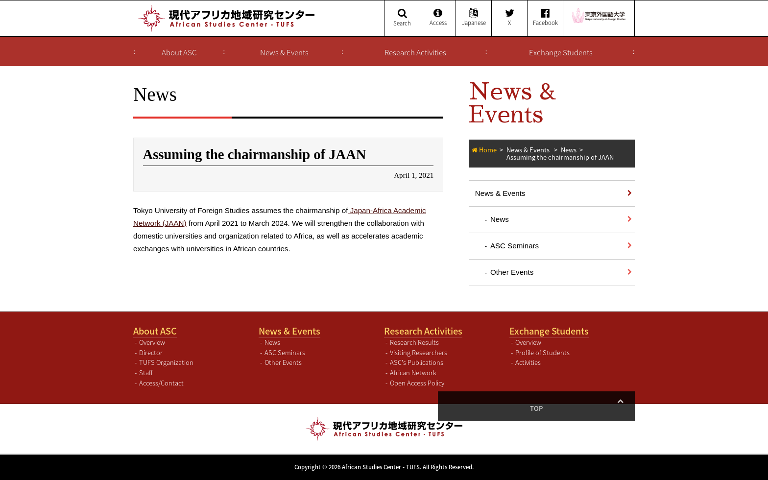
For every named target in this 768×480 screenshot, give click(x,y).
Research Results (414, 342)
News (568, 149)
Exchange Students (561, 52)
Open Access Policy (417, 382)
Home (488, 149)
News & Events (284, 52)
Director (151, 352)
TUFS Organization (166, 362)
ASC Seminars (514, 245)
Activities (528, 362)
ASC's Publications (416, 362)
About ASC (179, 52)
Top (620, 408)
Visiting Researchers (418, 352)
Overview (152, 342)
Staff (146, 372)
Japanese (473, 17)
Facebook (545, 17)
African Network (413, 372)
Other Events (511, 272)
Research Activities (415, 52)
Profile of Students (542, 352)
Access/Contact (161, 382)
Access (438, 17)
